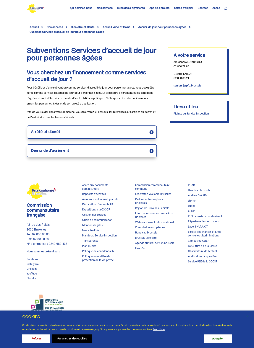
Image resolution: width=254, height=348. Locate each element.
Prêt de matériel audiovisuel (205, 216)
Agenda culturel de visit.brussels (154, 243)
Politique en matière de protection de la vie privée (98, 258)
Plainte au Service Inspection (191, 113)
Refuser (36, 338)
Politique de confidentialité (98, 251)
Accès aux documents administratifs (95, 186)
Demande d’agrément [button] (50, 151)
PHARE (192, 185)
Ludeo (191, 206)
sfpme (191, 200)
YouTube (32, 273)
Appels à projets (159, 8)
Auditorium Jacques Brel (202, 256)
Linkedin (32, 268)
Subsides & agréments (131, 8)
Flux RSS (140, 248)
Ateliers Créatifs (197, 195)
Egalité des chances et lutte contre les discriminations (204, 233)
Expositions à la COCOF (96, 209)
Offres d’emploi (183, 8)
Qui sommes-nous (81, 8)
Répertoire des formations (204, 221)
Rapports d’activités (94, 194)
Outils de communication (97, 220)
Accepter (218, 338)
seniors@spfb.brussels (187, 85)
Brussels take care (146, 237)
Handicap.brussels (146, 232)
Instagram (33, 264)
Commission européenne (150, 227)
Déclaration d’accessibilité (97, 204)
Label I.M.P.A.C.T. (198, 226)
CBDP (191, 211)
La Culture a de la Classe (202, 246)
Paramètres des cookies (72, 338)
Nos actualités (90, 230)
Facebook (32, 259)
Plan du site (89, 246)
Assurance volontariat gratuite (100, 199)
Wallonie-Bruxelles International (154, 222)
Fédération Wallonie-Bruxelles (153, 194)
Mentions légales (92, 225)
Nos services (105, 8)
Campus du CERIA (198, 240)
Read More (159, 329)
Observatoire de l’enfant (202, 251)
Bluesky (31, 278)
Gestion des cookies (94, 214)
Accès (216, 8)
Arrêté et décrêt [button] (45, 132)
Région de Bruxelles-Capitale (152, 208)
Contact (203, 8)
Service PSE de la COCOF (202, 261)
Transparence (90, 240)
